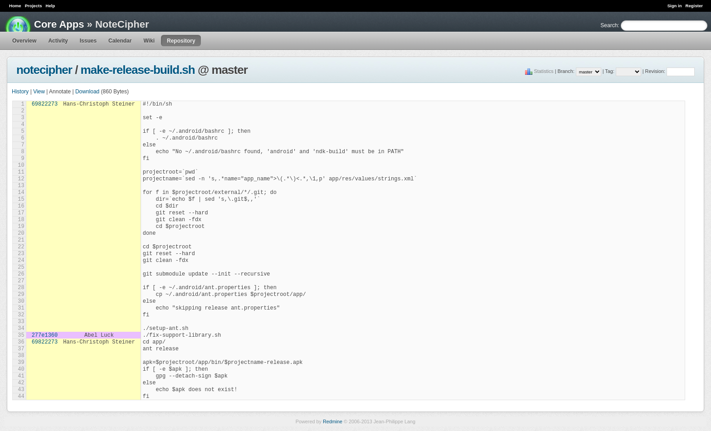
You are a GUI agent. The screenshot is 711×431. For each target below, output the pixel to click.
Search (609, 25)
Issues (88, 41)
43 (21, 390)
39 (21, 362)
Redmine (332, 421)
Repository (181, 41)
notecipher (44, 70)
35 (21, 335)
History (20, 91)
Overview (24, 41)
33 (21, 322)
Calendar (119, 41)
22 (21, 247)
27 (21, 281)
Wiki (149, 41)
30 (21, 301)
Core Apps (59, 24)
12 (21, 179)
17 (21, 213)
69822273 (45, 104)
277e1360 (45, 335)
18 (21, 220)
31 (21, 308)
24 (21, 260)
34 (21, 328)
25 (21, 267)
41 (21, 376)
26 (21, 274)
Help (50, 5)
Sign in (674, 5)
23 (21, 254)
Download (87, 91)
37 (21, 349)
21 (21, 240)
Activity (58, 41)
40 (21, 369)
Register (694, 5)
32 (21, 315)
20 (21, 233)
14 (21, 192)
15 (21, 199)
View (39, 91)
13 (21, 186)
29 (21, 294)
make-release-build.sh (138, 70)
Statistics (544, 71)
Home (15, 5)
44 (21, 396)
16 (21, 206)
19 (21, 226)
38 (21, 356)
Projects (33, 5)
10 (21, 165)
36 (21, 342)
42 (21, 383)
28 (21, 288)
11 (21, 172)
